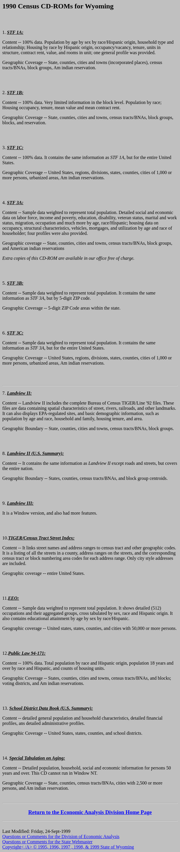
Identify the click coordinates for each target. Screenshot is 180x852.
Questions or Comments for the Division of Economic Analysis (60, 836)
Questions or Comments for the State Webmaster (47, 841)
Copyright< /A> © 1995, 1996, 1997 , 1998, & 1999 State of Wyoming (68, 846)
